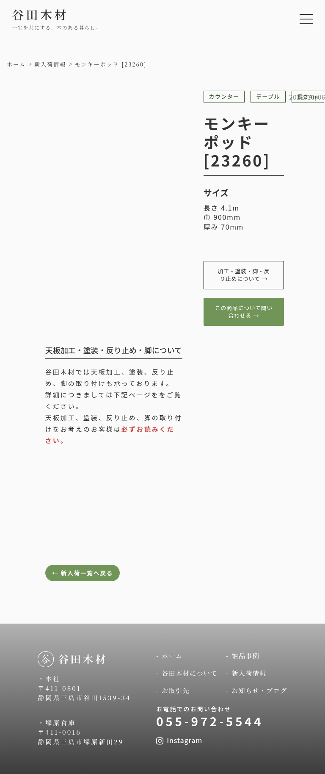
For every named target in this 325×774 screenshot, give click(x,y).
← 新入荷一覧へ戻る (82, 573)
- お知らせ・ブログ (256, 690)
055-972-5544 (209, 721)
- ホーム (169, 655)
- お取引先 (173, 690)
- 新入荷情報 (246, 673)
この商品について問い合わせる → (244, 311)
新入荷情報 (50, 64)
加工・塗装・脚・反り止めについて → (244, 275)
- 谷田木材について (187, 673)
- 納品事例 (242, 655)
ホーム (16, 64)
